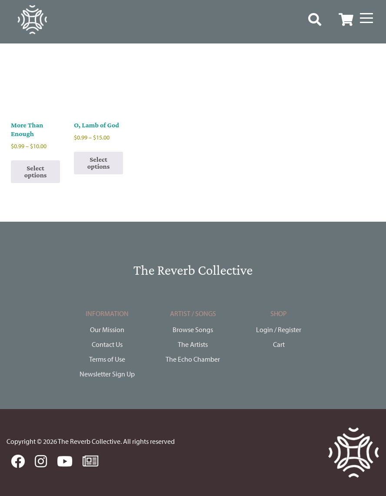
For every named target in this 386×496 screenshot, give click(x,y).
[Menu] (366, 18)
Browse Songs (193, 329)
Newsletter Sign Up (107, 374)
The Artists (193, 344)
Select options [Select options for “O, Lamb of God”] (98, 163)
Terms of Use (107, 359)
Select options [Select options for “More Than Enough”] (35, 171)
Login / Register (278, 329)
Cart (279, 344)
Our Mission (107, 329)
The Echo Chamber (193, 359)
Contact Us (107, 344)
